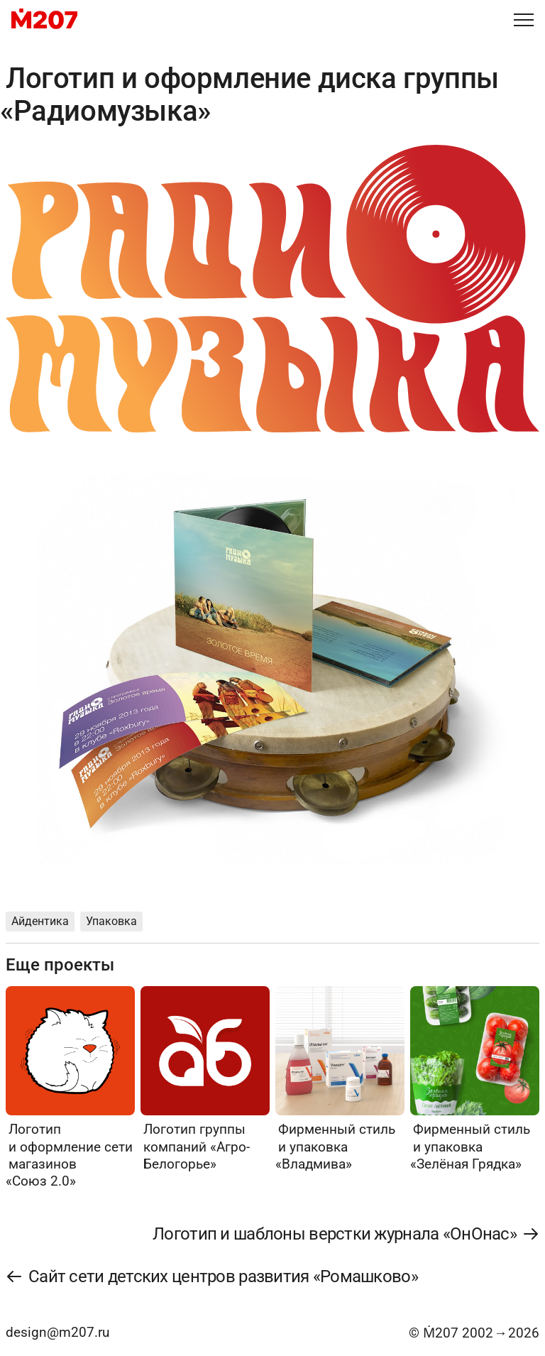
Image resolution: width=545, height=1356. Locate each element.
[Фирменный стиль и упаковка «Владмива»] (339, 1079)
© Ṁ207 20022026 (474, 1333)
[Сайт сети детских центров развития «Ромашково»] (212, 1276)
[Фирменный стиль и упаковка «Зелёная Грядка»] (474, 1079)
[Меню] (524, 20)
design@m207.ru (57, 1332)
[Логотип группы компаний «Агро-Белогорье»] (205, 1079)
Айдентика (40, 921)
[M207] (44, 20)
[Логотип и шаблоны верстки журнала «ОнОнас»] (345, 1234)
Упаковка (111, 921)
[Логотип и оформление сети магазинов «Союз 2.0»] (70, 1087)
